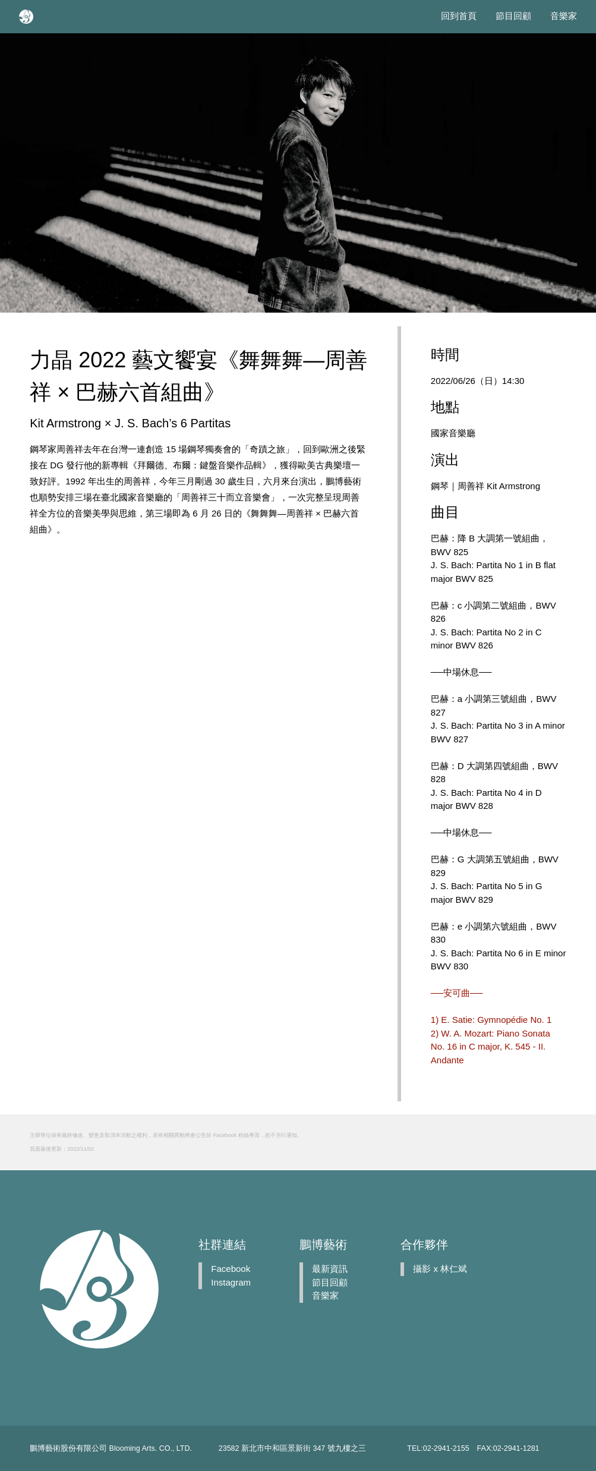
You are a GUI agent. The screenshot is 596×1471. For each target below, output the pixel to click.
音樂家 (563, 16)
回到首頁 (459, 16)
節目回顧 (513, 16)
